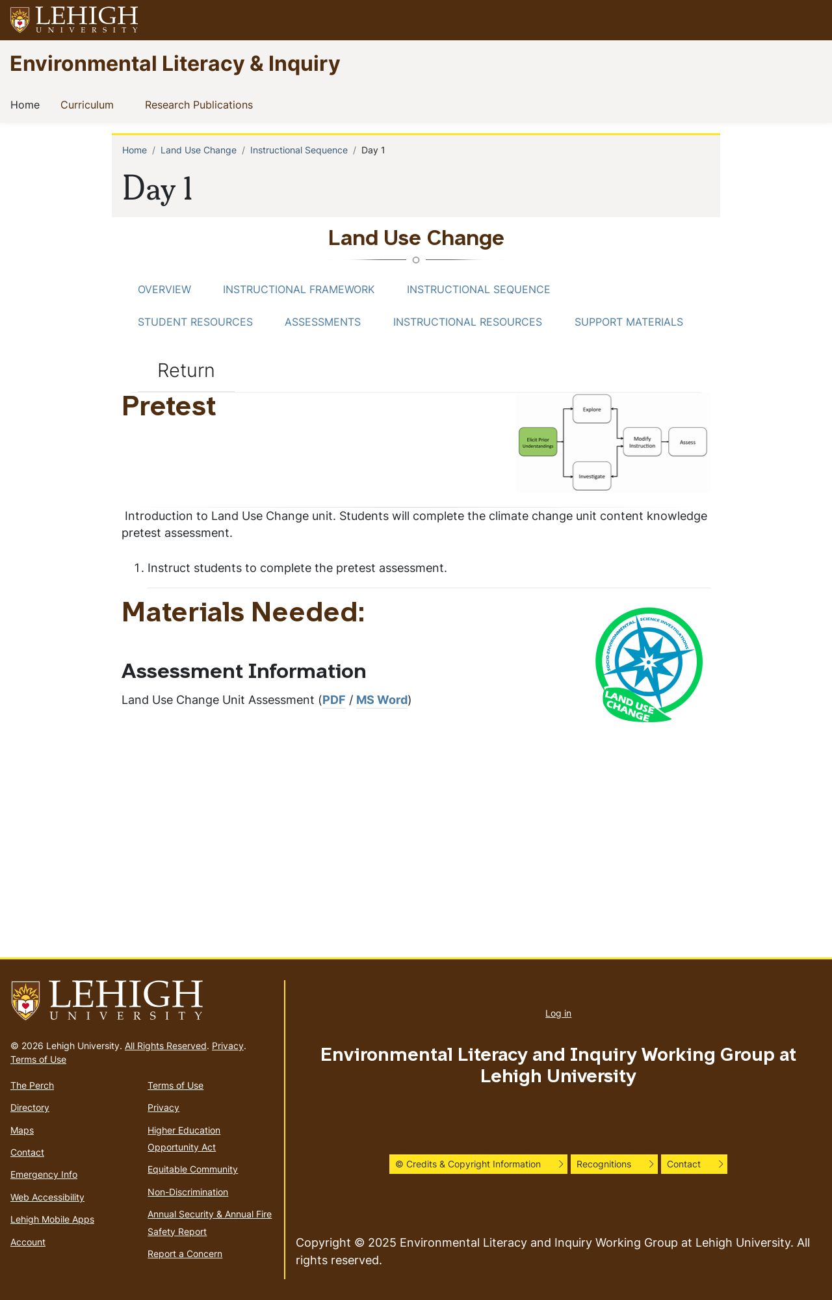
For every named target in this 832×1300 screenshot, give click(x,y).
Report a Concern (185, 1253)
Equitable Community (193, 1169)
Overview (164, 289)
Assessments (323, 322)
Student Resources (195, 322)
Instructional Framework (298, 289)
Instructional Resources (467, 322)
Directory (29, 1107)
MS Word (382, 700)
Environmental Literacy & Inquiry (175, 62)
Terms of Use (38, 1059)
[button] (810, 20)
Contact (27, 1152)
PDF (334, 700)
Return (186, 370)
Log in (558, 1013)
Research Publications (201, 104)
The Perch (32, 1085)
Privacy (228, 1045)
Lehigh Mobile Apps (52, 1219)
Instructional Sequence (299, 150)
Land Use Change (199, 150)
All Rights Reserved (166, 1045)
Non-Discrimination (188, 1192)
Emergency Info (43, 1174)
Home (27, 104)
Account (28, 1242)
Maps (22, 1130)
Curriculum (89, 104)
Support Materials (629, 322)
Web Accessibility (47, 1197)
